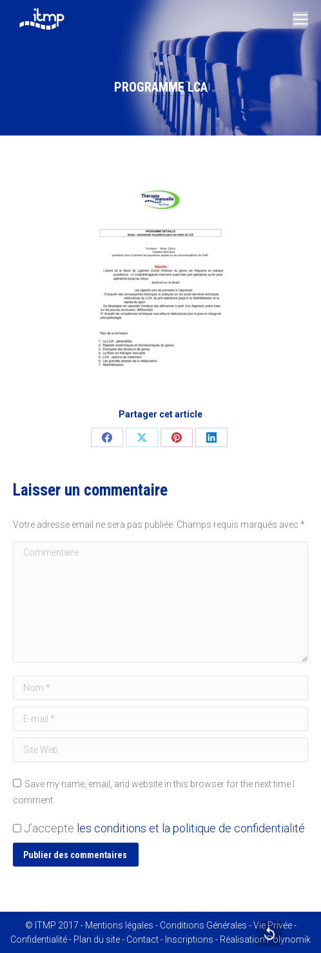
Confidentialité (38, 939)
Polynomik (289, 939)
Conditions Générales (203, 925)
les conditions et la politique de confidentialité (191, 828)
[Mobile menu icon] (300, 19)
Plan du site (96, 939)
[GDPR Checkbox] (17, 828)
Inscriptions (189, 939)
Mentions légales (119, 925)
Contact (142, 939)
